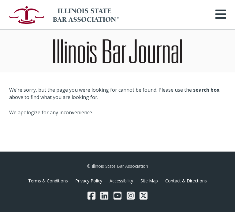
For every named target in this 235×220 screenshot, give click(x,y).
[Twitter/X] (143, 195)
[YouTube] (117, 195)
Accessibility (121, 181)
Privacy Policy (88, 181)
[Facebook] (91, 195)
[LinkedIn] (104, 195)
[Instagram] (130, 195)
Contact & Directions (186, 181)
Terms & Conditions (48, 181)
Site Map (149, 181)
